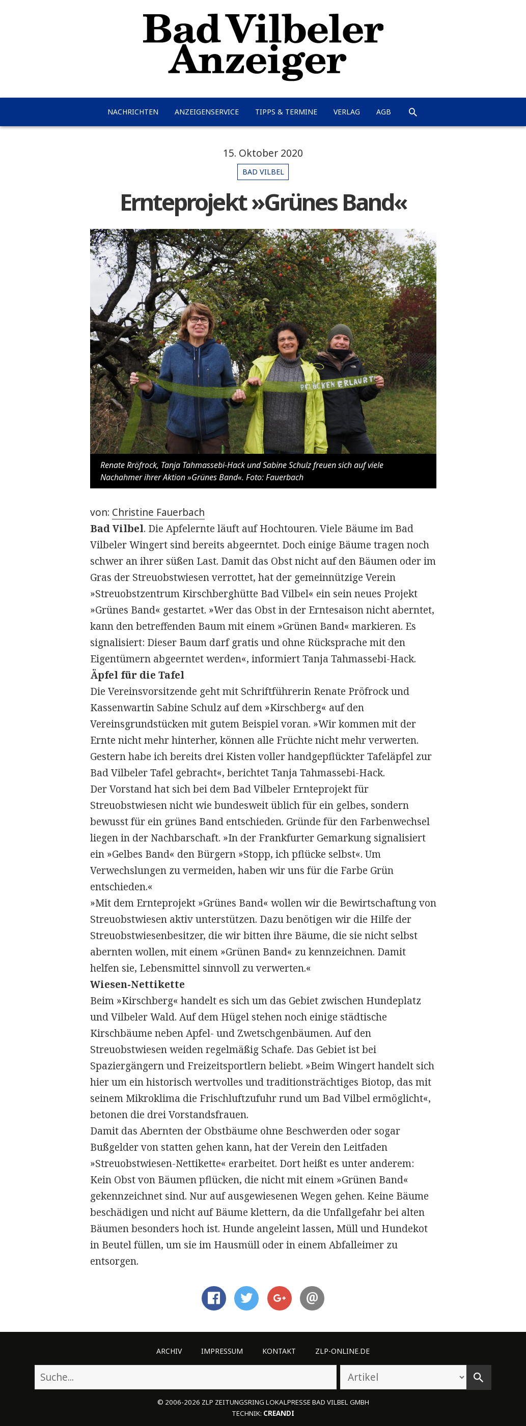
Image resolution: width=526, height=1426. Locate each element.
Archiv (169, 1351)
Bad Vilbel (263, 172)
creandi (278, 1413)
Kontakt (279, 1351)
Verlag (347, 112)
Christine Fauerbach (158, 512)
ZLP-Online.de (342, 1351)
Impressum (222, 1351)
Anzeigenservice (207, 112)
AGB (383, 112)
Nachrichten (132, 112)
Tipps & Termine (286, 112)
